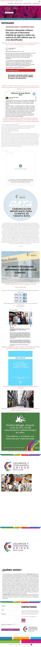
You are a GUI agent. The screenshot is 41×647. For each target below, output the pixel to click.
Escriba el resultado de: (6, 624)
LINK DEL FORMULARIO (20, 287)
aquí (36, 303)
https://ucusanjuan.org (26, 144)
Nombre (3, 606)
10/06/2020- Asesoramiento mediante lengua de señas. (20, 432)
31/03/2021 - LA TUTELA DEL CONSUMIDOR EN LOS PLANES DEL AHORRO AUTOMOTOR (20, 370)
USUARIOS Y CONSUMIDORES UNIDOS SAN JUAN (11, 0)
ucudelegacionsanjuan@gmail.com (33, 142)
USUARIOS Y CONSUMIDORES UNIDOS (24, 183)
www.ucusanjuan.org (18, 644)
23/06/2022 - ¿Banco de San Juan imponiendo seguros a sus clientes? (20, 268)
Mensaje (3, 614)
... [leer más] (20, 246)
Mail (2, 610)
